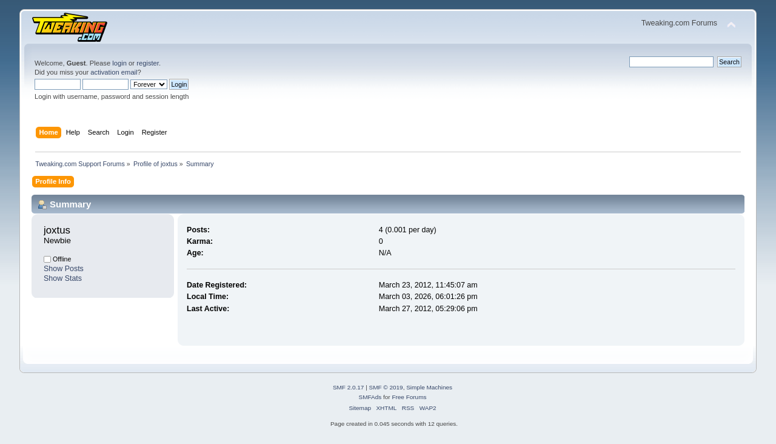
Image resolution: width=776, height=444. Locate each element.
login (119, 63)
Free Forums (409, 397)
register (147, 63)
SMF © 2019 (386, 387)
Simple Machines (429, 387)
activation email (113, 72)
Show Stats (63, 278)
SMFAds (370, 397)
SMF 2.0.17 (348, 387)
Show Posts (64, 268)
